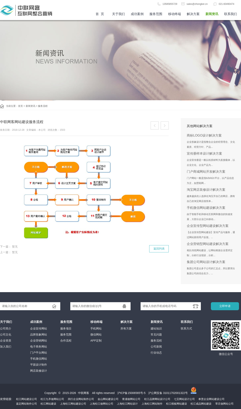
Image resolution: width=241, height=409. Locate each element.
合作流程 (65, 340)
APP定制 (96, 340)
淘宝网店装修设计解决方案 (206, 189)
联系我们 (230, 14)
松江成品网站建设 (201, 403)
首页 (30, 10)
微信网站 (96, 334)
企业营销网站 (38, 340)
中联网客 (83, 393)
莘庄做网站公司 (224, 403)
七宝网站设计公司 (184, 399)
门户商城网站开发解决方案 (206, 171)
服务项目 (65, 328)
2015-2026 (69, 393)
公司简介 (5, 328)
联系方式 (186, 328)
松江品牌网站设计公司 (157, 399)
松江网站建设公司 (26, 399)
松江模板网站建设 (176, 403)
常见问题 (156, 334)
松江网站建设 (48, 403)
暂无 (155, 125)
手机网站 (96, 328)
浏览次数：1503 (56, 130)
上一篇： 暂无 (9, 252)
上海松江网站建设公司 (73, 403)
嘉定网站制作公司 (26, 403)
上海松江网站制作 (152, 403)
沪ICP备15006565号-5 (131, 393)
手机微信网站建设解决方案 (206, 207)
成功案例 (137, 14)
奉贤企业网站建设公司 (211, 399)
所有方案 (126, 328)
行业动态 (156, 352)
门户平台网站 (38, 352)
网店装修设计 (38, 370)
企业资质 (5, 340)
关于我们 (118, 14)
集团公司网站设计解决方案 (206, 262)
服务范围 (155, 14)
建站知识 (156, 328)
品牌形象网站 (38, 334)
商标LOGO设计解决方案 (204, 135)
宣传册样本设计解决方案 (204, 153)
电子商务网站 (38, 346)
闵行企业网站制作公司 (81, 399)
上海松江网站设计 (127, 403)
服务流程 (43, 106)
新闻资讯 (211, 14)
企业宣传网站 (38, 328)
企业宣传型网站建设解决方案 (208, 225)
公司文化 (5, 334)
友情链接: (6, 399)
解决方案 (193, 14)
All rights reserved (103, 393)
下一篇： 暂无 (9, 246)
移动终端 (174, 14)
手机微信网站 (38, 358)
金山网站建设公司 (108, 399)
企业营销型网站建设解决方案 (208, 244)
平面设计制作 (38, 364)
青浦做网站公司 (131, 399)
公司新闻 (156, 346)
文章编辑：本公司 (36, 130)
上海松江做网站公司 (101, 403)
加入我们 (5, 346)
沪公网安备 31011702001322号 (168, 393)
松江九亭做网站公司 (52, 399)
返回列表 (159, 248)
